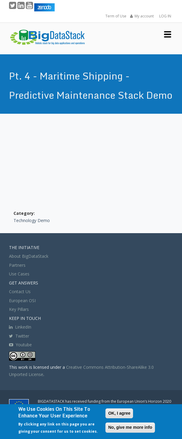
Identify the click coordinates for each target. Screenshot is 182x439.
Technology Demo (32, 220)
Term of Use (115, 16)
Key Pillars (19, 309)
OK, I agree (119, 413)
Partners (17, 265)
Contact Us (20, 291)
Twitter (19, 336)
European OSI (22, 300)
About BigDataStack (28, 256)
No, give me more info (130, 427)
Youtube (24, 344)
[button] (167, 34)
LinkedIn (20, 327)
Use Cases (19, 274)
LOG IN (165, 16)
